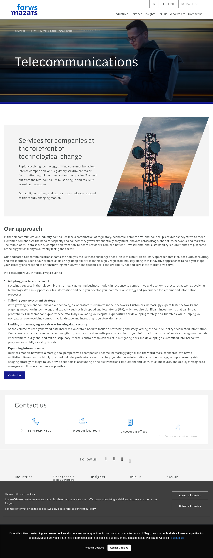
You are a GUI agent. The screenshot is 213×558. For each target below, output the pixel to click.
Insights (150, 14)
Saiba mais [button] (177, 537)
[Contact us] (35, 425)
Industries (121, 14)
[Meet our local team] (83, 429)
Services (136, 14)
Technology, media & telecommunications (52, 30)
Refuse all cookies (190, 506)
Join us (162, 14)
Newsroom (172, 476)
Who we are (177, 14)
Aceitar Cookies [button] (119, 547)
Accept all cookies (190, 495)
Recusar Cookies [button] (94, 547)
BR (172, 4)
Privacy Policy (87, 508)
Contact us (14, 375)
